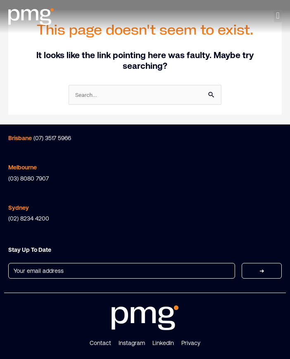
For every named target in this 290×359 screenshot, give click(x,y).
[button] (278, 17)
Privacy (190, 343)
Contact (100, 343)
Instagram (132, 343)
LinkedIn (163, 343)
